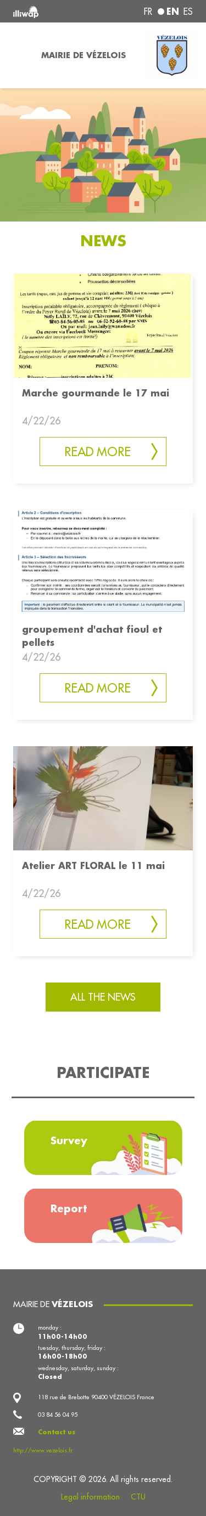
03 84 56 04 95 (57, 1414)
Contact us (56, 1432)
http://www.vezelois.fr (43, 1450)
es (188, 11)
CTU (138, 1497)
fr (148, 11)
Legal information (90, 1497)
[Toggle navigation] (17, 55)
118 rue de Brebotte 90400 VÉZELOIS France (96, 1397)
